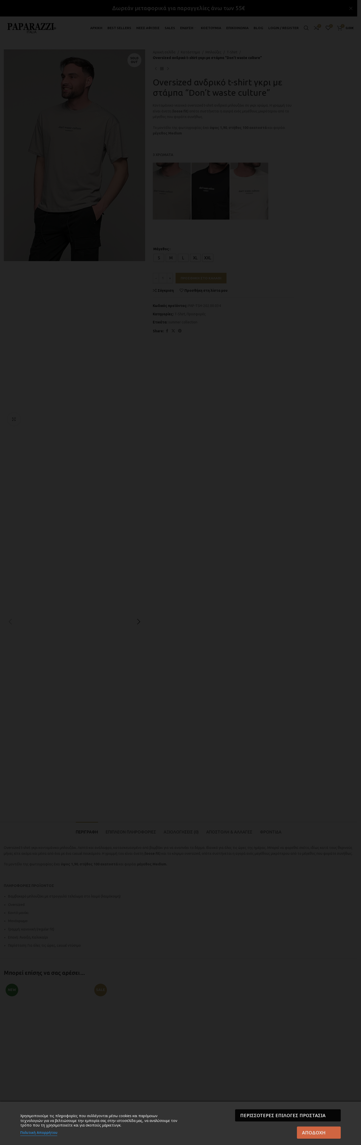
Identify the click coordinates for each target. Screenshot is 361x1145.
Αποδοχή (314, 1133)
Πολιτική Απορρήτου (38, 1132)
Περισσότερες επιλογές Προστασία (283, 1115)
